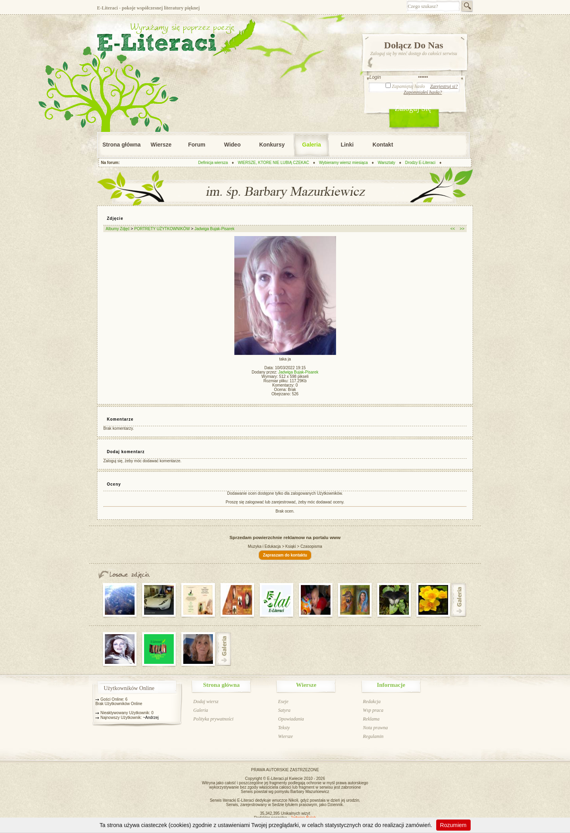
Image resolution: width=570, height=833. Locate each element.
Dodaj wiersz (205, 701)
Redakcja (372, 701)
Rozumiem (453, 825)
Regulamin (373, 736)
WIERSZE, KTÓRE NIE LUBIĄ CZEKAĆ (274, 162)
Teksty (284, 727)
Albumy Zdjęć (118, 229)
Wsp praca (373, 710)
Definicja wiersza (214, 162)
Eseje (283, 701)
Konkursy (272, 144)
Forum (196, 144)
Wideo (232, 144)
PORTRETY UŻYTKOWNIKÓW (162, 229)
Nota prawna (375, 727)
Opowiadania (291, 719)
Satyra (284, 710)
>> (462, 229)
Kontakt (382, 144)
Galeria (311, 144)
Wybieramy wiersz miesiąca (345, 162)
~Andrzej (151, 717)
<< (452, 229)
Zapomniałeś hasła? (422, 92)
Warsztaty (388, 162)
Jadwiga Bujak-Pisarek (214, 229)
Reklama (371, 719)
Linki (347, 144)
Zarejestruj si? (444, 86)
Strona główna (122, 144)
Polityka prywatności (213, 719)
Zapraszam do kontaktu (285, 555)
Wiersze (161, 144)
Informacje (391, 685)
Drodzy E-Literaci (422, 162)
